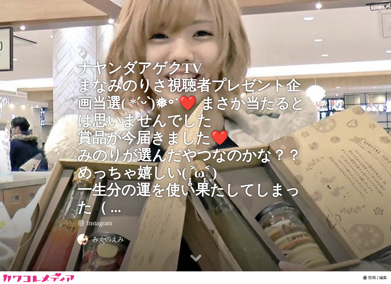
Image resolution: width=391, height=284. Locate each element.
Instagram (94, 223)
